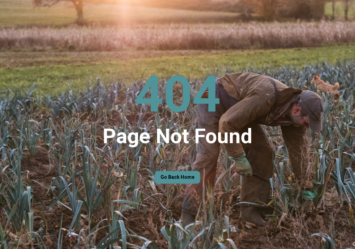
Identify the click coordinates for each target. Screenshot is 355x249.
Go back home (177, 177)
